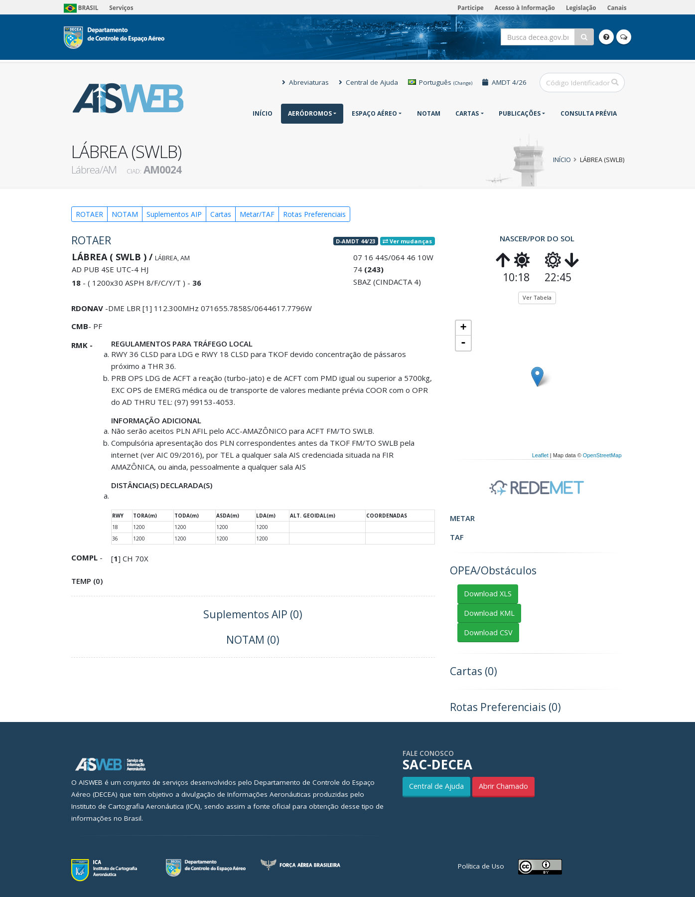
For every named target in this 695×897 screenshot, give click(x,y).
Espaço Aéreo (374, 113)
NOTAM (428, 113)
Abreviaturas (305, 82)
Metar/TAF (257, 214)
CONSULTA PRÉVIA (588, 113)
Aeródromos (310, 113)
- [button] (463, 343)
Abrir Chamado (503, 786)
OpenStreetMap (602, 455)
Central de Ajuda (368, 82)
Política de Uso (481, 866)
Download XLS (488, 593)
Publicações (520, 113)
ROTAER (89, 214)
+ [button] (463, 328)
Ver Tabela (537, 297)
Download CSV (488, 632)
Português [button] (440, 82)
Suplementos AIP (174, 214)
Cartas (467, 113)
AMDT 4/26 (504, 82)
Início (263, 113)
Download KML (489, 613)
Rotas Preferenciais (314, 214)
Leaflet (540, 455)
